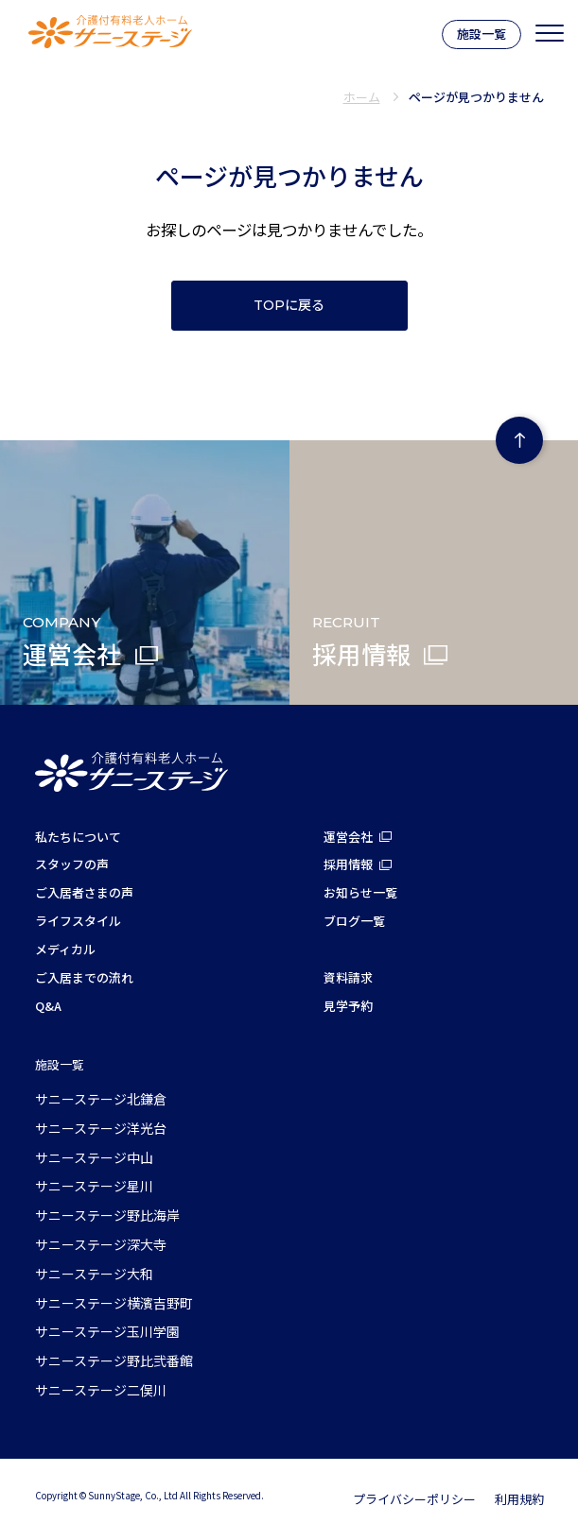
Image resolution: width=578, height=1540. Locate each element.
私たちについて (78, 837)
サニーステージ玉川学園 (107, 1331)
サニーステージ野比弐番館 (114, 1360)
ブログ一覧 (354, 921)
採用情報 (348, 864)
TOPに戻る (289, 305)
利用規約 (519, 1499)
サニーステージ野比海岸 (107, 1215)
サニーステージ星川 (94, 1185)
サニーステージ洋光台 (100, 1128)
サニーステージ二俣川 (100, 1389)
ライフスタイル (78, 921)
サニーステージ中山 (94, 1157)
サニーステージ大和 (94, 1273)
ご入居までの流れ (84, 977)
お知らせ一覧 (360, 892)
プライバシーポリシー (414, 1499)
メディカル (65, 949)
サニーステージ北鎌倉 (100, 1098)
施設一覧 (481, 34)
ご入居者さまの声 (84, 892)
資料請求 (348, 977)
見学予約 (348, 1006)
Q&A (48, 1006)
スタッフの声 (72, 864)
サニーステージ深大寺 (100, 1244)
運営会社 (348, 837)
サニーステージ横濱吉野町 (114, 1302)
